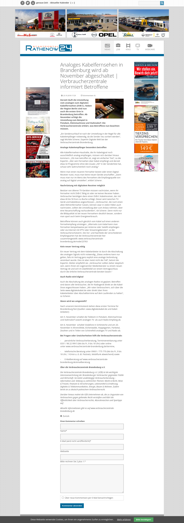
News (107, 49)
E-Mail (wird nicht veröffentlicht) (75, 441)
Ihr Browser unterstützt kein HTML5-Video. (38, 68)
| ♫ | (72, 2)
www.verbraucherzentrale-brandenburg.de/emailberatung (84, 361)
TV (138, 49)
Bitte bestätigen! (143, 520)
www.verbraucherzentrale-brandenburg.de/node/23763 (81, 240)
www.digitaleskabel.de (75, 290)
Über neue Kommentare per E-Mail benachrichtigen (89, 497)
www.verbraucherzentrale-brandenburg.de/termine (90, 346)
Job (118, 49)
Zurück (66, 416)
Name (63, 430)
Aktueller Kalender (59, 2)
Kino (128, 49)
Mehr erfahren (124, 519)
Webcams (150, 49)
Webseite (64, 451)
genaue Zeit (42, 2)
